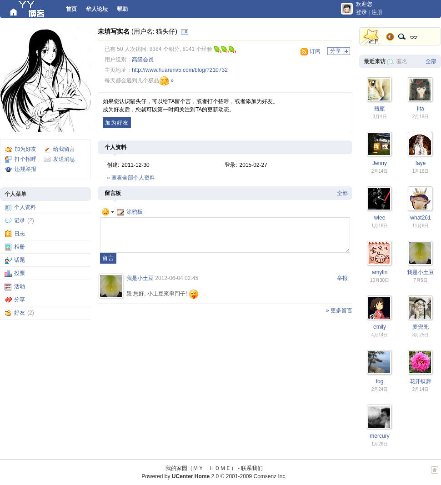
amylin (380, 272)
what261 (420, 218)
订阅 (315, 51)
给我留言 (64, 149)
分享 (19, 299)
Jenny (379, 163)
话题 (19, 260)
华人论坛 (97, 9)
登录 (361, 12)
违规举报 (25, 169)
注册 (376, 12)
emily (379, 327)
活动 (19, 286)
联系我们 (252, 468)
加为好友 (25, 149)
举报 (342, 278)
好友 (19, 313)
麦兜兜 (420, 327)
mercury (379, 436)
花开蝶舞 (420, 381)
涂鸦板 (130, 212)
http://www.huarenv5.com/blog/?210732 (180, 70)
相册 (19, 247)
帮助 (122, 9)
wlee (380, 218)
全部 (342, 193)
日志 (19, 233)
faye (421, 163)
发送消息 (64, 159)
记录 (19, 220)
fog (380, 381)
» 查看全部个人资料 (131, 178)
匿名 (401, 61)
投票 (19, 273)
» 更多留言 (339, 310)
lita (420, 108)
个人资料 (25, 207)
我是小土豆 (140, 278)
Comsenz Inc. (269, 476)
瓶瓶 (379, 108)
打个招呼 (25, 159)
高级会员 (143, 59)
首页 (71, 9)
